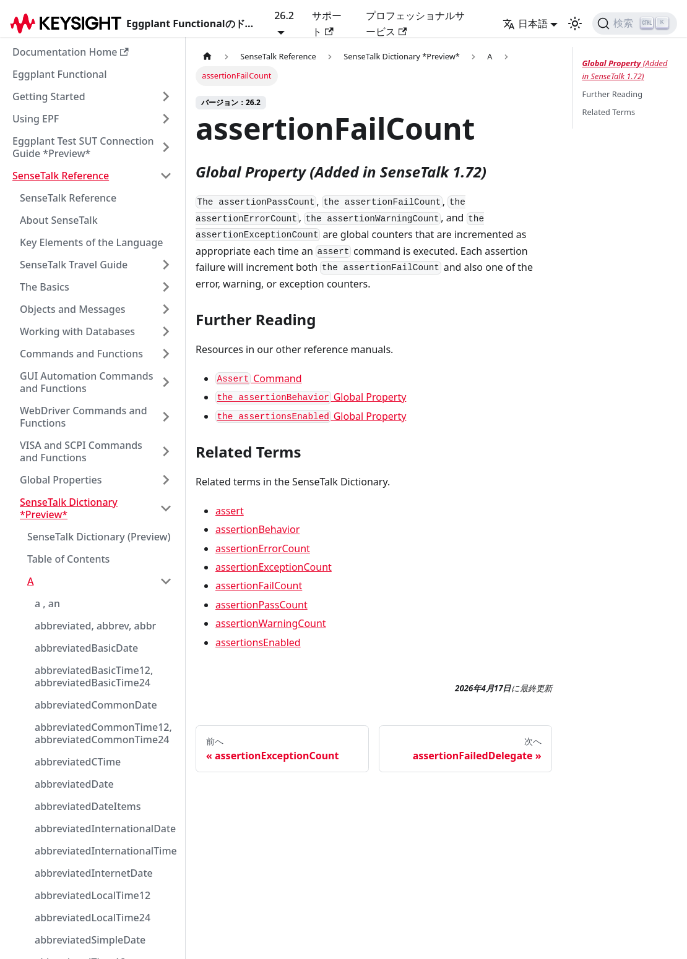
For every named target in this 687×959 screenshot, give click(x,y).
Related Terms (609, 111)
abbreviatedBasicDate (86, 648)
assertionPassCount (261, 605)
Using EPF (35, 119)
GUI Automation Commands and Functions (86, 382)
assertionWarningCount (270, 623)
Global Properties (61, 480)
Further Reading (612, 94)
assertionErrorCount (262, 548)
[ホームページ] (207, 56)
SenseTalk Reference (60, 175)
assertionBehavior (257, 529)
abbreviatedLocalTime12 (92, 895)
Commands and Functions (81, 353)
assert (229, 511)
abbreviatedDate (74, 784)
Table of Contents (68, 559)
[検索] (634, 23)
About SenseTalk (59, 220)
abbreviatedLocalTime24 (92, 917)
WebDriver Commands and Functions (83, 417)
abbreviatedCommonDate (96, 705)
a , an (47, 603)
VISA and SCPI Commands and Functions (81, 451)
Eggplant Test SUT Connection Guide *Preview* (83, 147)
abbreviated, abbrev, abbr (95, 626)
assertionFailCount (258, 585)
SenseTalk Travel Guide (73, 264)
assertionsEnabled (258, 642)
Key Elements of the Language (91, 242)
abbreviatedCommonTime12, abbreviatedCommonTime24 (103, 733)
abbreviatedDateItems (88, 806)
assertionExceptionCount (273, 567)
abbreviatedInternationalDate (105, 828)
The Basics (44, 287)
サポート (327, 23)
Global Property (310, 397)
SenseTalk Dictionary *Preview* (69, 508)
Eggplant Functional (59, 74)
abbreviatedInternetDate (94, 873)
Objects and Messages (73, 309)
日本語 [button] (525, 23)
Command (258, 378)
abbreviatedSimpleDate (90, 940)
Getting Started (48, 96)
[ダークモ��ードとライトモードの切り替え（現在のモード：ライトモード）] (575, 23)
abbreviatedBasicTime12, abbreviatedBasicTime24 (94, 676)
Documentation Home (70, 52)
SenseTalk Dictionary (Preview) (99, 536)
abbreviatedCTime (78, 762)
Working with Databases (77, 331)
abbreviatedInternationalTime (106, 851)
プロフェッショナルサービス (415, 23)
